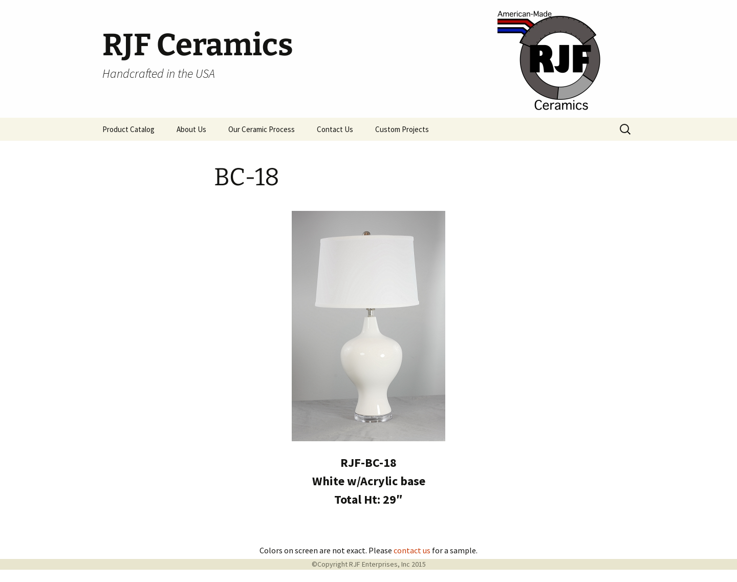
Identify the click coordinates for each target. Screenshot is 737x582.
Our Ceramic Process (261, 129)
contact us (412, 550)
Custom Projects (402, 129)
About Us (191, 129)
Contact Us (335, 129)
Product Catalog (128, 129)
